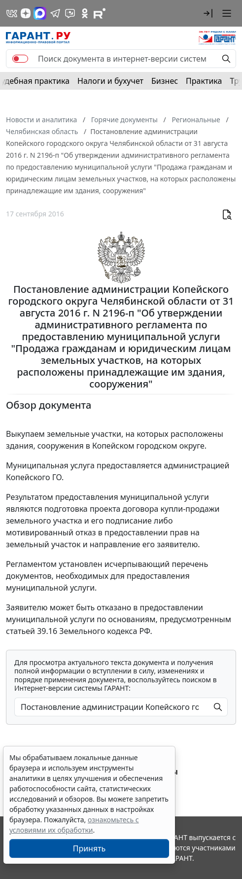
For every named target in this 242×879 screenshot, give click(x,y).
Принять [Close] (89, 848)
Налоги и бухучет (110, 80)
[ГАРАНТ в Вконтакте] (12, 13)
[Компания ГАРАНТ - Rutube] (99, 13)
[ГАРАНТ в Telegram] (55, 13)
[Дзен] (26, 13)
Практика (204, 80)
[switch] (20, 59)
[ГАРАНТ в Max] (40, 13)
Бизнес (164, 80)
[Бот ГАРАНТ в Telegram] (70, 13)
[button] (208, 13)
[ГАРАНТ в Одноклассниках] (85, 13)
